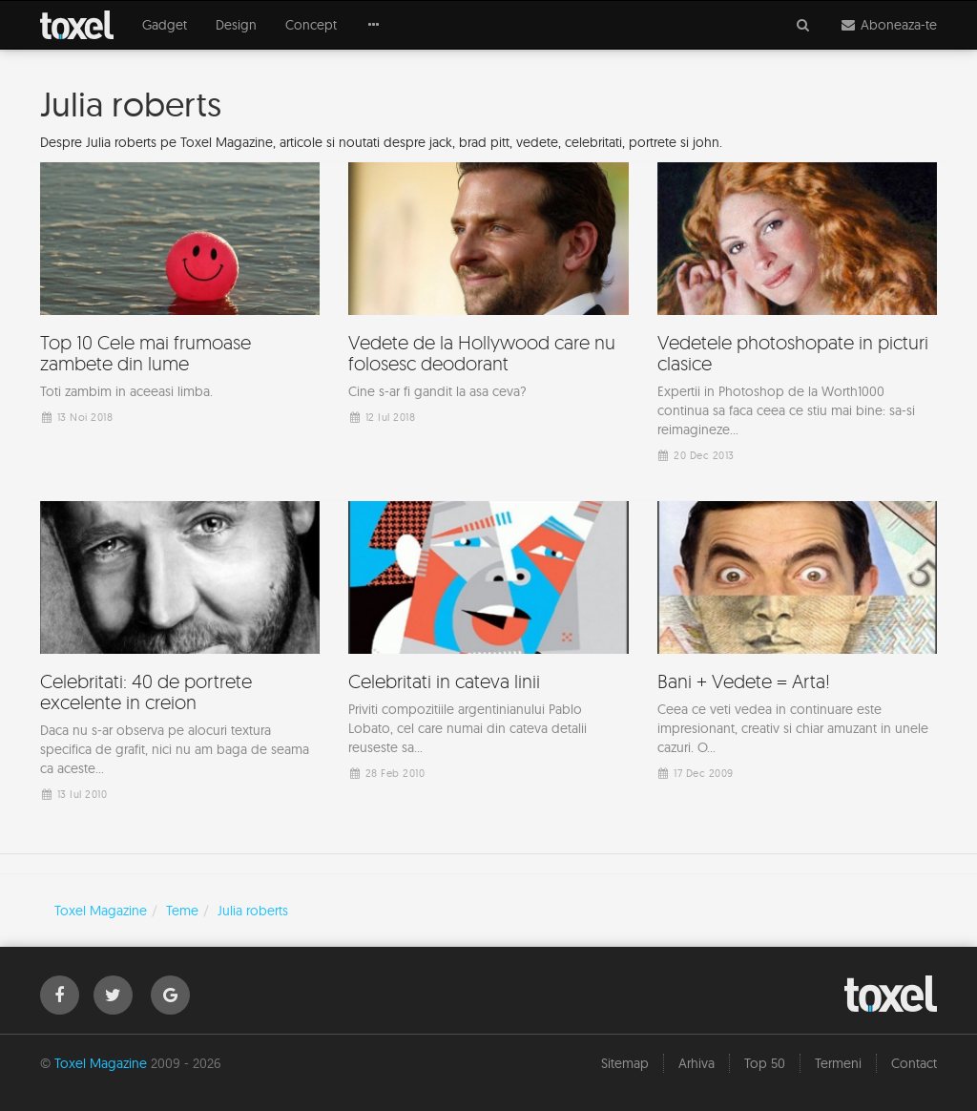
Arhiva (696, 1063)
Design (236, 24)
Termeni (838, 1063)
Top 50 (764, 1063)
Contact (914, 1063)
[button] (374, 25)
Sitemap (625, 1063)
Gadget (164, 24)
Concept (311, 24)
